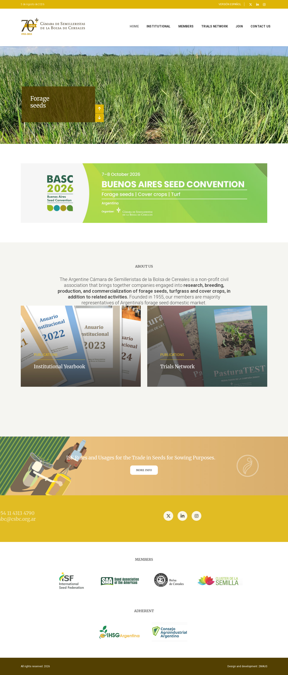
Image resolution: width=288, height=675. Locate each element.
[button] (99, 109)
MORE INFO (144, 470)
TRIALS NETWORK (208, 21)
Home (127, 21)
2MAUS (263, 666)
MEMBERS (179, 21)
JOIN (232, 21)
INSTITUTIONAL (152, 21)
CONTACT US (254, 21)
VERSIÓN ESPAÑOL (230, 4)
